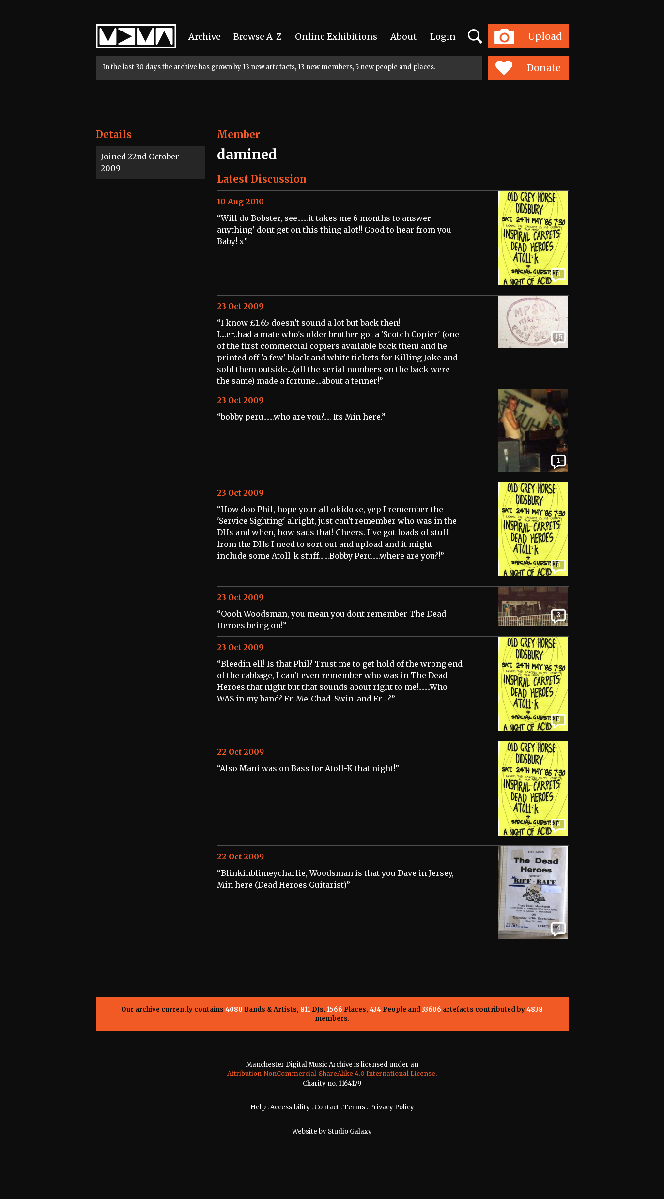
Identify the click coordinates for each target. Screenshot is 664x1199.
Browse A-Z (257, 36)
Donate (528, 68)
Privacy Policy (392, 1107)
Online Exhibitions (336, 36)
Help (258, 1107)
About (403, 36)
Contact (326, 1107)
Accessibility (290, 1107)
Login (443, 36)
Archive (204, 36)
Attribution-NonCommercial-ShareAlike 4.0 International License (331, 1074)
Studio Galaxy (350, 1131)
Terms (354, 1107)
